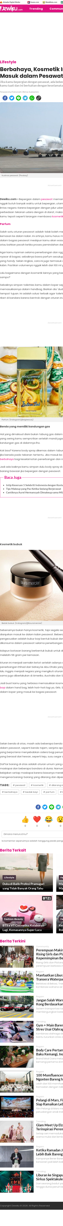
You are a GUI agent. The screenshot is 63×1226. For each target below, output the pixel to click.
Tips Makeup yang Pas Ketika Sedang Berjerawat (33, 488)
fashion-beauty (13, 919)
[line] (18, 98)
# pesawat (19, 785)
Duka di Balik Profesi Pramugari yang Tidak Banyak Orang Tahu (23, 886)
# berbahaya (9, 792)
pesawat (47, 199)
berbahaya (7, 459)
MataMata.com (51, 2)
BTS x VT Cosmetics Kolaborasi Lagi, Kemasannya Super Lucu (23, 927)
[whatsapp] (32, 98)
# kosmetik (37, 785)
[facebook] (5, 98)
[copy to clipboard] (38, 98)
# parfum (48, 792)
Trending (36, 9)
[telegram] (25, 98)
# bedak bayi (30, 792)
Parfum (5, 224)
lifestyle (9, 877)
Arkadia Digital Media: (11, 2)
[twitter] (11, 98)
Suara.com (34, 2)
